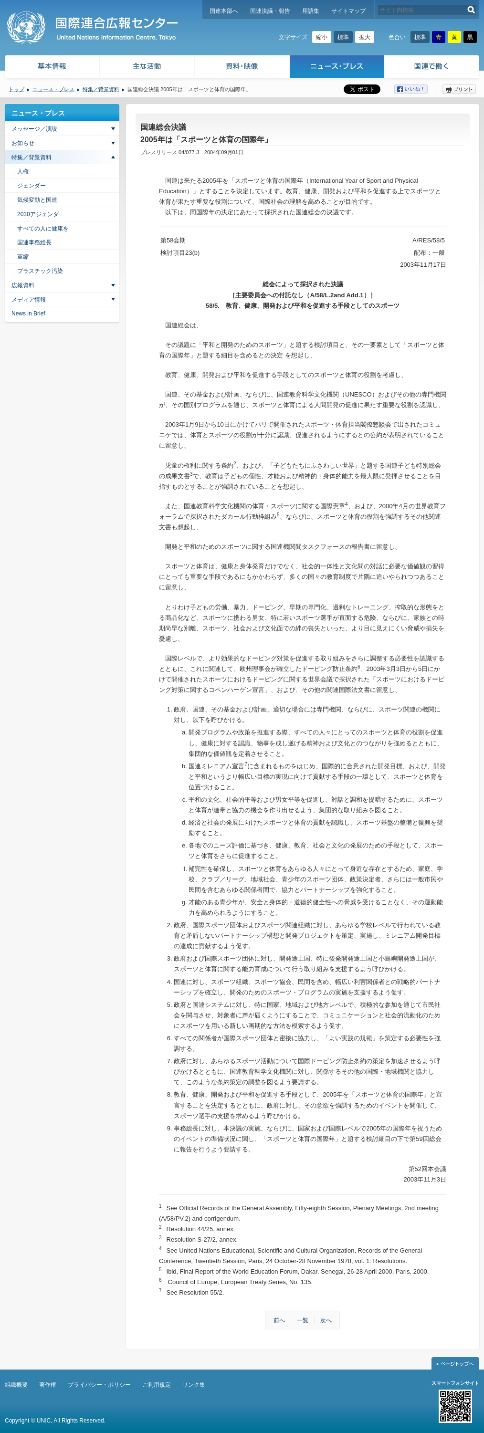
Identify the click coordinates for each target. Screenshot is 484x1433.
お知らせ (22, 143)
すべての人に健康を (43, 228)
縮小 (321, 37)
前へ (279, 1320)
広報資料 (22, 285)
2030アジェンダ (38, 214)
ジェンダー (31, 185)
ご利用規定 (156, 1384)
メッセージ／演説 (34, 129)
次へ (326, 1320)
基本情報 (51, 68)
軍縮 (23, 256)
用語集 (310, 11)
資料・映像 (242, 68)
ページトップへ (455, 1363)
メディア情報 (28, 299)
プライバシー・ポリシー (99, 1384)
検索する (471, 10)
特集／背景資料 (101, 89)
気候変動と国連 (37, 200)
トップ (16, 89)
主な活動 (147, 68)
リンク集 (193, 1384)
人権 (23, 171)
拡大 (364, 37)
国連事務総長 (34, 242)
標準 (343, 37)
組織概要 (16, 1384)
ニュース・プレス (337, 68)
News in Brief (28, 313)
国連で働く (433, 68)
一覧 (302, 1320)
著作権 (47, 1384)
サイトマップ (348, 11)
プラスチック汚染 (40, 271)
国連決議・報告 (270, 11)
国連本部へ (224, 11)
